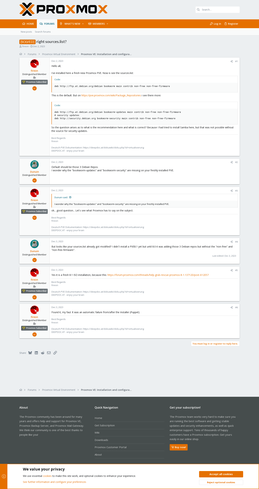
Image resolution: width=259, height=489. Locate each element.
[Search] (218, 10)
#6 (236, 307)
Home (98, 418)
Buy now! (178, 447)
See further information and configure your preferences (54, 482)
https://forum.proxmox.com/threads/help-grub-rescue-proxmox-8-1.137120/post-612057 (158, 275)
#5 (236, 270)
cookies (47, 476)
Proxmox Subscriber (36, 81)
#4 (236, 241)
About (98, 454)
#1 (236, 61)
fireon (25, 46)
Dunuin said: (61, 197)
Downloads (101, 440)
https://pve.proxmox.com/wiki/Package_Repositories (111, 95)
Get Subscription (105, 425)
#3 (236, 190)
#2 (236, 162)
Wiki (97, 432)
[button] (83, 24)
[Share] (231, 61)
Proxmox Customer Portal (111, 447)
